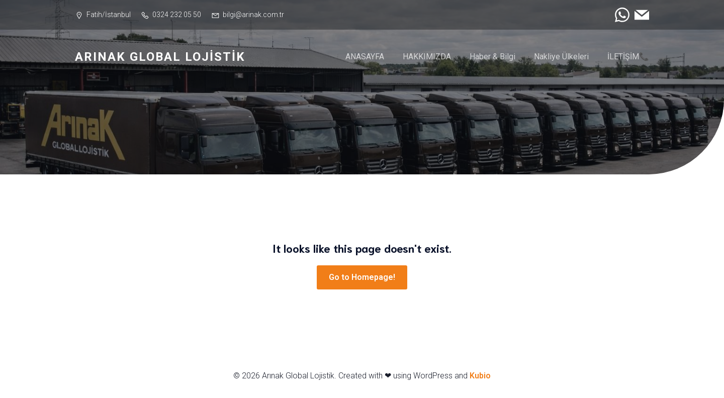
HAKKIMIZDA (427, 57)
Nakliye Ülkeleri (561, 57)
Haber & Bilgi (492, 57)
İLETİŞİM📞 (628, 57)
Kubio (480, 376)
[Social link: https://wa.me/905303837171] (619, 15)
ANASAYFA (364, 57)
